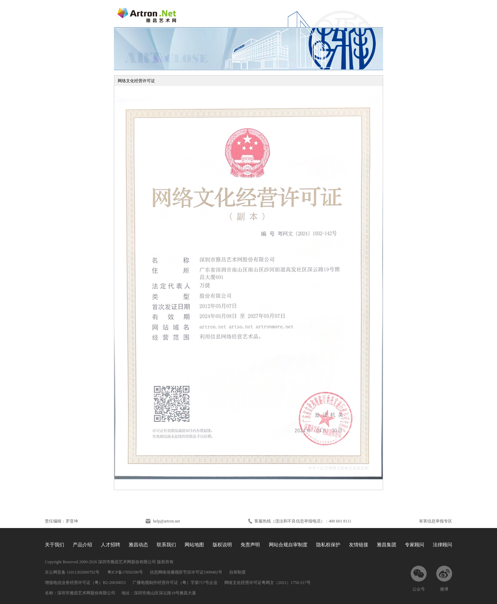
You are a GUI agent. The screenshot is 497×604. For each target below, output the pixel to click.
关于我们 (54, 544)
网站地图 (194, 544)
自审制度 (237, 572)
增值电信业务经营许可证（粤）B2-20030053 (85, 582)
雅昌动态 (138, 544)
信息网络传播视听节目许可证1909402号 (186, 572)
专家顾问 (414, 544)
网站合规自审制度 (288, 544)
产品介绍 (82, 544)
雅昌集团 (386, 544)
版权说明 (222, 544)
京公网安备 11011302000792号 (72, 572)
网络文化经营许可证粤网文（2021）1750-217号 (267, 582)
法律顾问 (442, 544)
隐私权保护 (328, 544)
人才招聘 (110, 544)
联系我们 (166, 544)
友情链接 (358, 544)
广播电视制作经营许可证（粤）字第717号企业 (175, 582)
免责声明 (250, 544)
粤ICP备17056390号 (125, 572)
